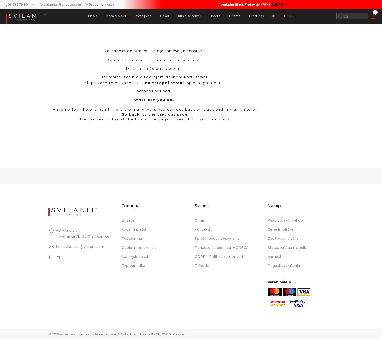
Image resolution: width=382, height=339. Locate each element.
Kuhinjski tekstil (189, 16)
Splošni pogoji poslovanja (217, 238)
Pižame (234, 16)
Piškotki (202, 265)
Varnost (274, 256)
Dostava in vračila (283, 238)
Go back (130, 114)
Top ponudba (133, 265)
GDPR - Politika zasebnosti (219, 256)
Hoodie (215, 16)
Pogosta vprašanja (284, 265)
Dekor (164, 16)
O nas (200, 220)
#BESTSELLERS (283, 16)
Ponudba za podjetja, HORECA (221, 247)
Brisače (92, 16)
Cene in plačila (281, 229)
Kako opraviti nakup (285, 220)
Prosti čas (256, 16)
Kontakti (202, 229)
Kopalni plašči (116, 16)
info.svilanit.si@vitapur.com (80, 246)
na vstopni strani (164, 83)
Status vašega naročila (287, 247)
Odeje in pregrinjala (139, 247)
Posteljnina (143, 16)
